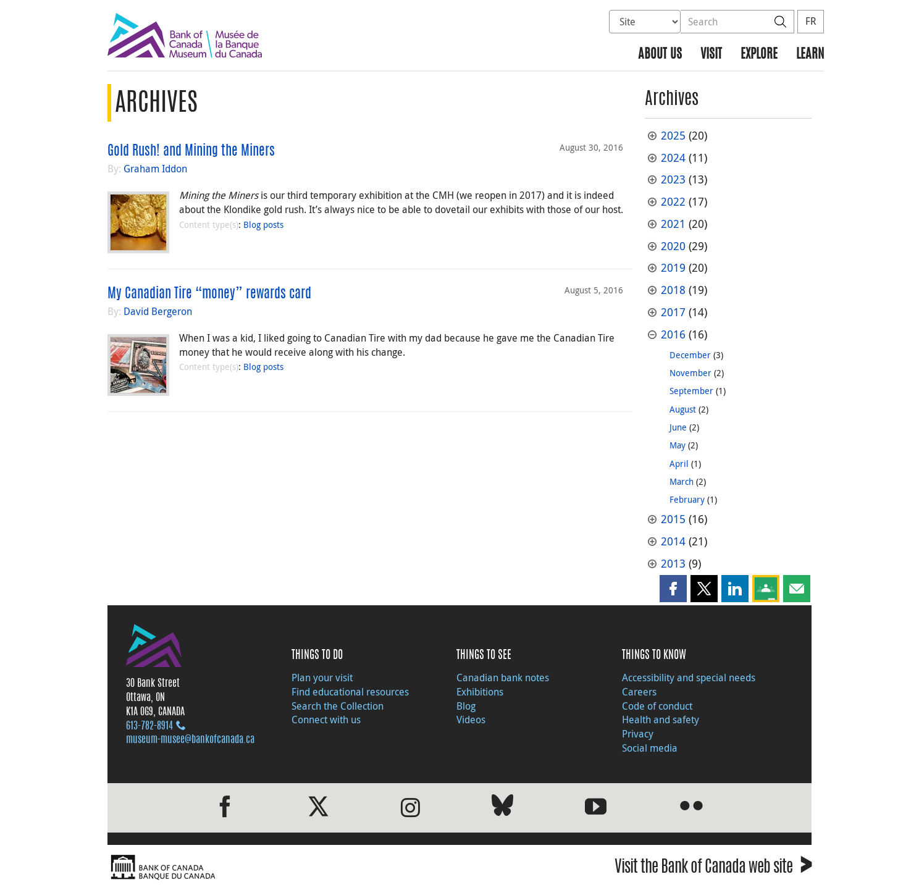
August (682, 409)
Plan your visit (322, 677)
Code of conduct (657, 706)
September (691, 391)
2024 (673, 158)
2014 (673, 541)
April (679, 463)
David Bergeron (158, 311)
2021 (673, 224)
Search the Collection (338, 706)
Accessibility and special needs (688, 677)
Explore (759, 54)
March (681, 481)
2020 (673, 246)
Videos (470, 719)
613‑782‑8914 (149, 726)
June (678, 427)
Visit (711, 54)
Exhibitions (479, 692)
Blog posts (263, 224)
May (677, 445)
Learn (810, 54)
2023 (673, 179)
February (687, 499)
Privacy (637, 734)
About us (660, 54)
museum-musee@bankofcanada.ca (190, 740)
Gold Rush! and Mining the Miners (191, 151)
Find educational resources (350, 692)
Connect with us (326, 719)
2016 (673, 334)
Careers (639, 692)
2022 (673, 202)
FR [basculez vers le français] (810, 21)
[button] (673, 588)
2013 (673, 563)
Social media (650, 748)
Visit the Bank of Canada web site (713, 868)
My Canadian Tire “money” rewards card (209, 294)
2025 (673, 135)
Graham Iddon (155, 168)
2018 (673, 290)
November (690, 373)
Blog (466, 706)
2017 (673, 312)
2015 (673, 519)
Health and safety (660, 719)
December (690, 355)
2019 (673, 268)
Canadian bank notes (502, 677)
